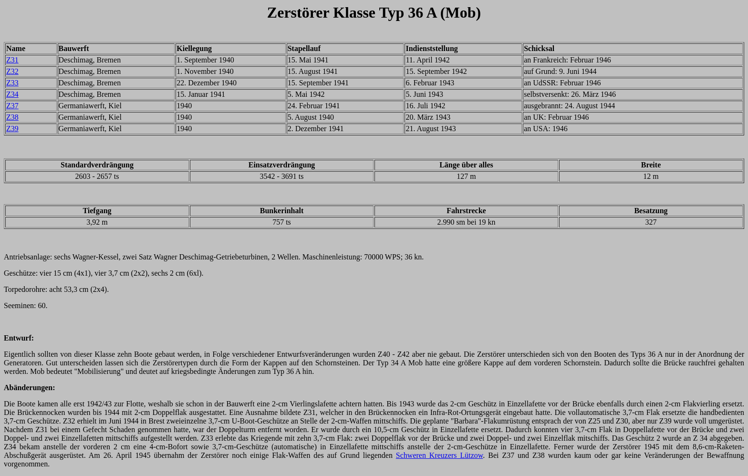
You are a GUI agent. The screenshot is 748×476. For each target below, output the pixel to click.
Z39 (12, 128)
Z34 (12, 94)
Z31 (12, 60)
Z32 (12, 71)
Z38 (12, 117)
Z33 (12, 83)
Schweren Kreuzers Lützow (439, 455)
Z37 (12, 106)
